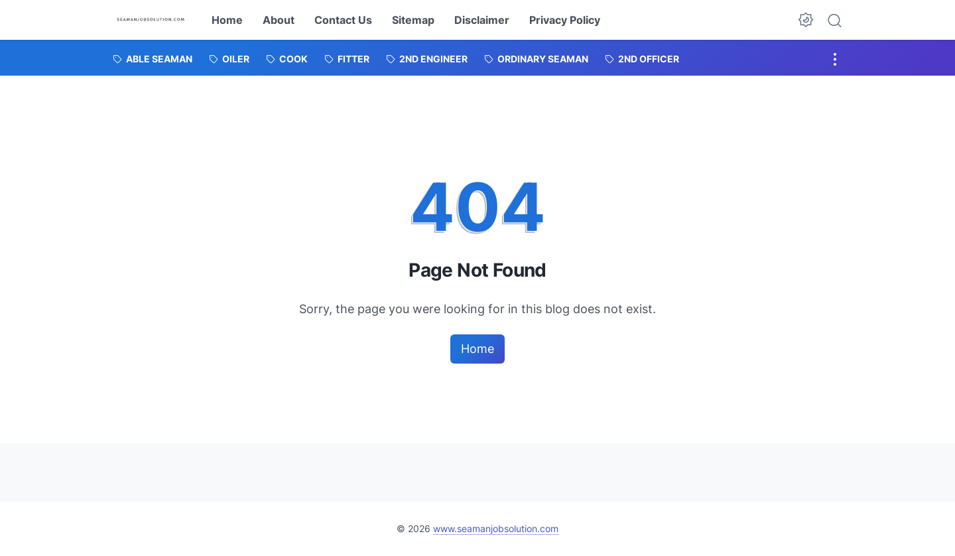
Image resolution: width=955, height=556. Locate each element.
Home (227, 20)
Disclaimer (481, 20)
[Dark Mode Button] (806, 20)
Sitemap (413, 20)
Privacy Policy (564, 20)
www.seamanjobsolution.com (495, 528)
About (278, 20)
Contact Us (343, 20)
